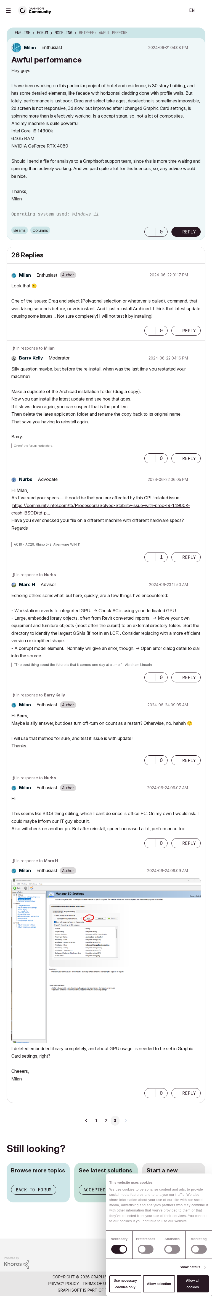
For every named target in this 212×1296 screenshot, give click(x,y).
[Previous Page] (87, 1121)
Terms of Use (97, 1283)
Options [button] (197, 33)
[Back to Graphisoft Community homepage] (36, 10)
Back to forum (34, 1189)
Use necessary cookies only (125, 1284)
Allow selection (159, 1284)
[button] (150, 231)
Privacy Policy (63, 1283)
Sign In (203, 10)
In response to (36, 348)
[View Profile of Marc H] (27, 584)
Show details (190, 1267)
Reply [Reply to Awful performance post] (189, 232)
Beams (20, 230)
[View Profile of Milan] (30, 47)
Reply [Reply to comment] (189, 330)
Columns (40, 230)
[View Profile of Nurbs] (25, 479)
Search (175, 10)
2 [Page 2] (106, 1120)
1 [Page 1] (96, 1120)
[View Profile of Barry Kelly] (31, 358)
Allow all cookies (193, 1284)
